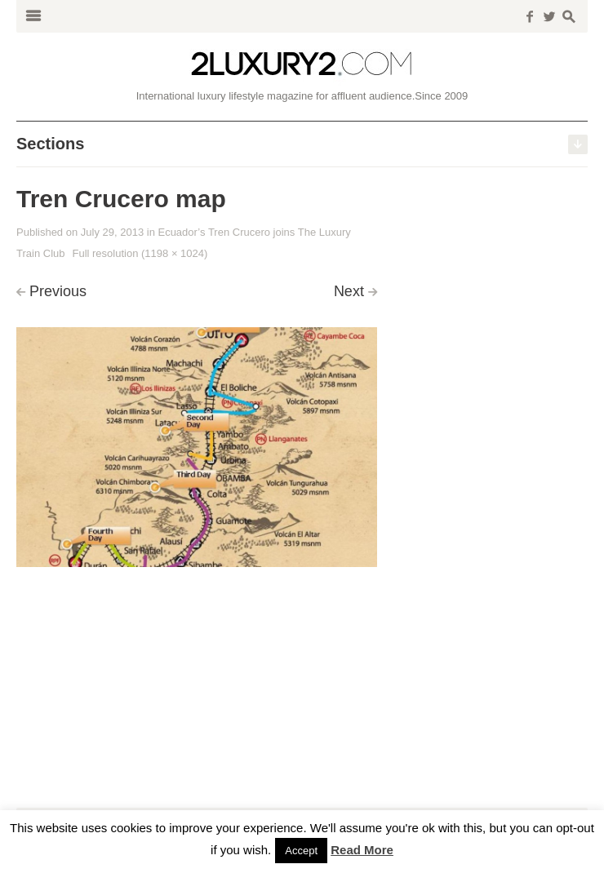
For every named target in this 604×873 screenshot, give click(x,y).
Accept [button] (301, 850)
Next (349, 291)
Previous (58, 291)
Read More (362, 850)
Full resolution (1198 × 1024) (139, 253)
